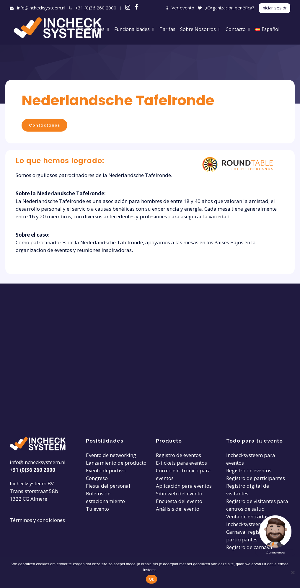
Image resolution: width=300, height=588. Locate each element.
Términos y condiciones (37, 520)
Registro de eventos (178, 455)
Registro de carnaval (250, 547)
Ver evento (183, 8)
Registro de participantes (255, 478)
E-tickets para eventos (181, 462)
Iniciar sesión (274, 8)
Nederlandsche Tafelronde (118, 100)
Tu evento (97, 508)
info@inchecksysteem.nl (41, 8)
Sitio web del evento (179, 493)
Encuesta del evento (179, 501)
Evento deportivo (105, 470)
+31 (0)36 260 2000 (95, 8)
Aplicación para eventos (184, 485)
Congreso (97, 478)
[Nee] (293, 572)
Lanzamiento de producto (116, 462)
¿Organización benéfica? (229, 8)
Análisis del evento (177, 508)
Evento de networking (111, 455)
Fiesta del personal (108, 485)
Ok (151, 579)
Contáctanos (44, 125)
